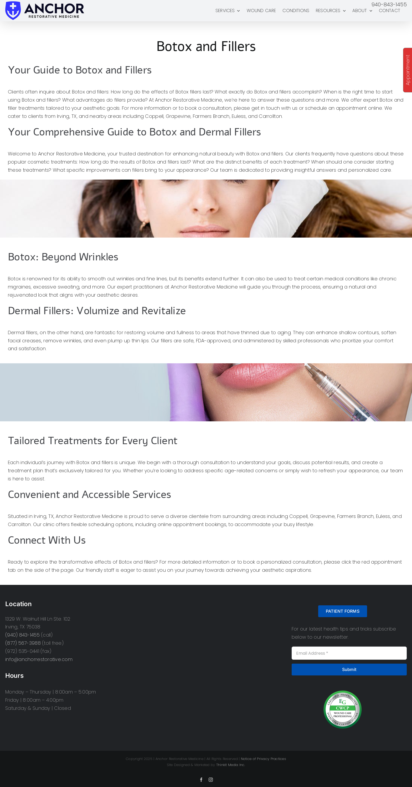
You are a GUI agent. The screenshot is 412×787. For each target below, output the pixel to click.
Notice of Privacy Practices (263, 758)
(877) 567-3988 (23, 643)
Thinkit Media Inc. (230, 764)
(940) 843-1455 (22, 635)
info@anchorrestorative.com (39, 659)
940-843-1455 (389, 4)
